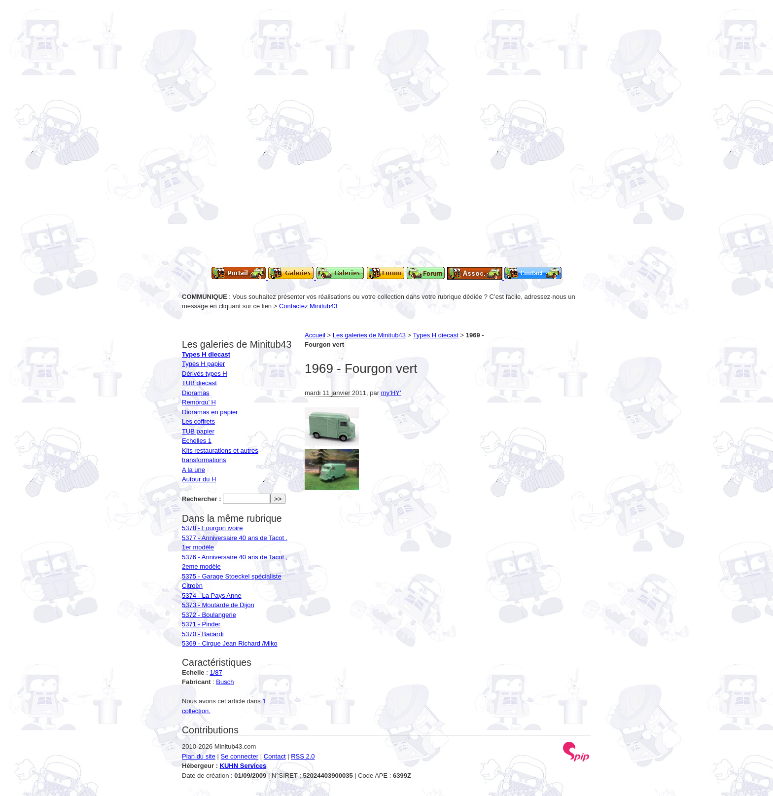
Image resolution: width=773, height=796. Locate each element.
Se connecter (240, 756)
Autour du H (199, 479)
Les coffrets (198, 421)
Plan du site (198, 756)
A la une (193, 469)
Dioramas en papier (210, 412)
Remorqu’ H (199, 402)
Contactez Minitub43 (308, 306)
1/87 (216, 672)
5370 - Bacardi (203, 634)
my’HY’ (391, 393)
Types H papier (203, 363)
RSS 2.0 (303, 756)
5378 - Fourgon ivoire (212, 528)
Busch (225, 682)
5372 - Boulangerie (209, 614)
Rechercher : (201, 499)
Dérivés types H (204, 373)
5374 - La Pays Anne (212, 595)
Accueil (315, 335)
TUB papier (198, 431)
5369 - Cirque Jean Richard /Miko (230, 643)
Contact (275, 756)
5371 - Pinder (201, 624)
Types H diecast (436, 335)
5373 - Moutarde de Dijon (218, 605)
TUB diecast (199, 383)
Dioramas (196, 393)
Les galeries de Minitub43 (369, 335)
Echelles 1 (196, 440)
